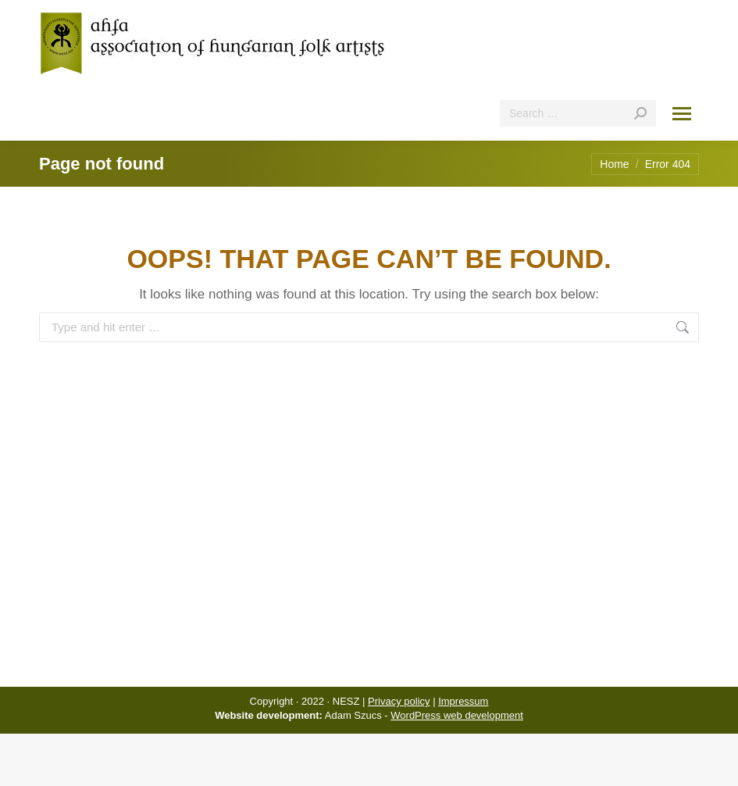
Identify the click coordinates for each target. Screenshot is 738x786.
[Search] (578, 113)
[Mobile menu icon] (682, 113)
